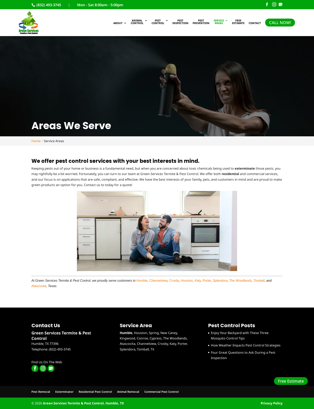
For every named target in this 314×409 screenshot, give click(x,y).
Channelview (158, 280)
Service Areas (219, 22)
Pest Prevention (201, 22)
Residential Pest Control (95, 392)
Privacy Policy (272, 403)
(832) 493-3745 (48, 4)
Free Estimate (291, 381)
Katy (197, 280)
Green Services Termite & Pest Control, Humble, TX (83, 403)
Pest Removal (40, 392)
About (118, 23)
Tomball (258, 280)
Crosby (174, 280)
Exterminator (64, 392)
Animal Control (137, 22)
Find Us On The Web (46, 362)
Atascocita (38, 286)
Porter (206, 280)
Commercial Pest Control (161, 392)
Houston (187, 280)
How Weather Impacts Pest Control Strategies (246, 345)
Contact (255, 23)
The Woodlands (240, 280)
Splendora (220, 280)
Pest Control (158, 22)
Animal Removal (128, 392)
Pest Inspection (180, 22)
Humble (141, 280)
